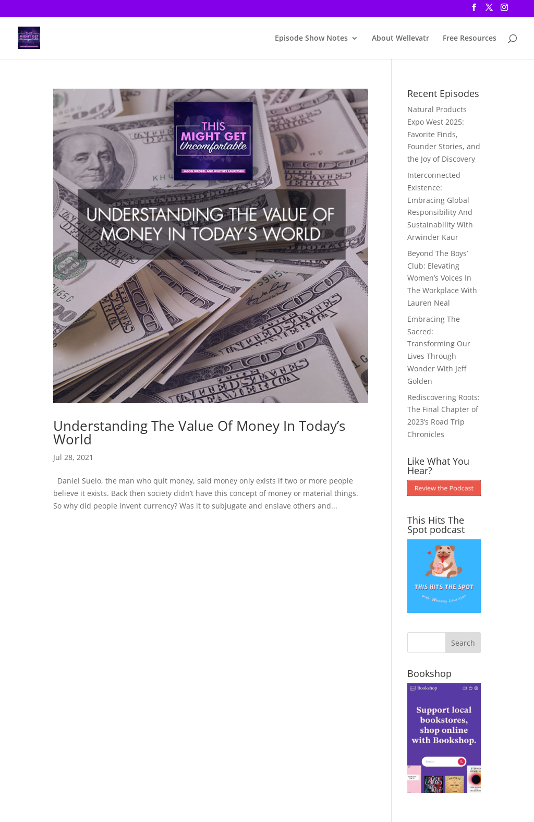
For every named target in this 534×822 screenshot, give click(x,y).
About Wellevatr (400, 38)
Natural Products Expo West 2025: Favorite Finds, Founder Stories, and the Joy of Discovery (443, 134)
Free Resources (469, 38)
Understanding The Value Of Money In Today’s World (199, 432)
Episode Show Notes (311, 38)
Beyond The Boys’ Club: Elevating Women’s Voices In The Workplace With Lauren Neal (442, 278)
